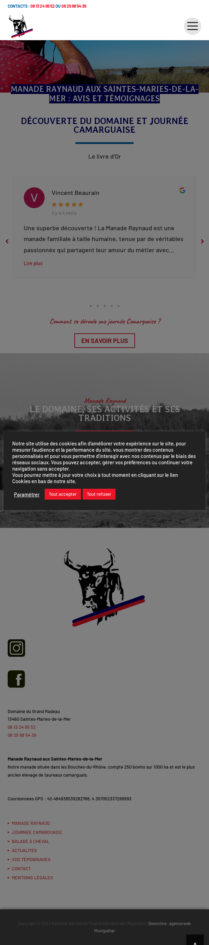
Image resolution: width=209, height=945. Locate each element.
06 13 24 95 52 (42, 5)
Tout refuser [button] (99, 494)
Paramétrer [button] (26, 494)
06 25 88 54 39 (73, 5)
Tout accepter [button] (63, 494)
